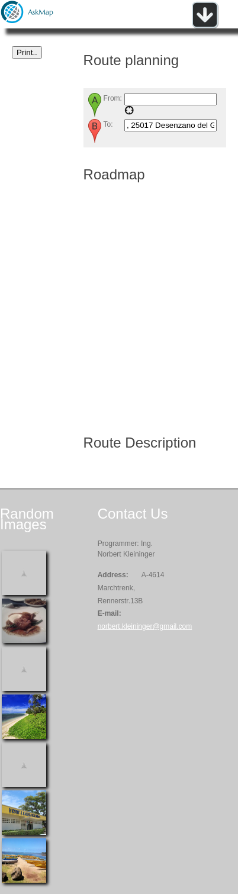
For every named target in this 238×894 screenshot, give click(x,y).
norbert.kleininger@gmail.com (145, 626)
